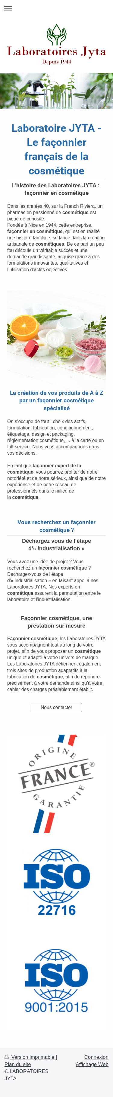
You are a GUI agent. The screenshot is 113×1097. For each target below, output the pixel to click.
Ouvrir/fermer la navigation (56, 8)
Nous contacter (56, 707)
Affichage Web (92, 1064)
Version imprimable (30, 1057)
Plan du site (18, 1064)
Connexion (96, 1057)
